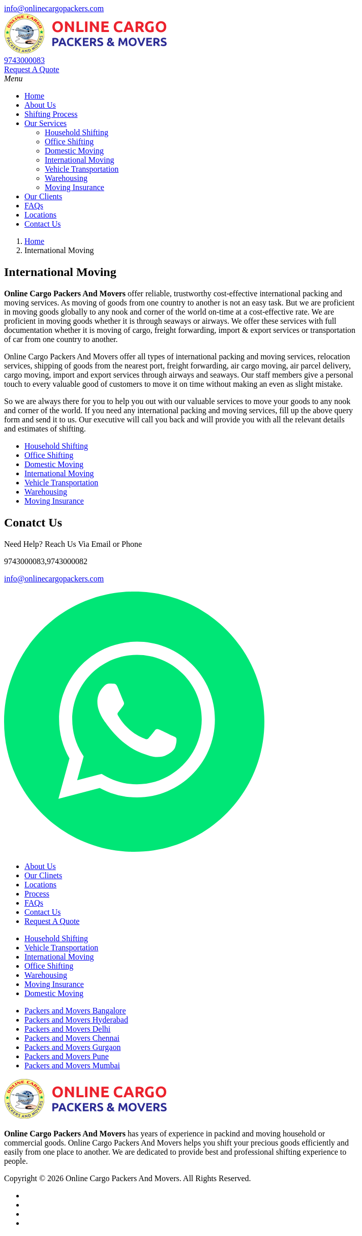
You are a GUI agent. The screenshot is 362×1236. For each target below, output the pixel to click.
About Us (40, 105)
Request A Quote (31, 69)
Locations (40, 214)
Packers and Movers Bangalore (75, 1010)
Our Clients (43, 196)
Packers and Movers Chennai (71, 1038)
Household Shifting (76, 132)
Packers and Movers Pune (66, 1056)
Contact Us (42, 224)
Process (36, 893)
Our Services (45, 123)
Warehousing (66, 178)
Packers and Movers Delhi (67, 1029)
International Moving (79, 160)
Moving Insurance (74, 187)
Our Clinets (43, 875)
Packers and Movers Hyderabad (76, 1019)
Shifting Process (50, 114)
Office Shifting (69, 141)
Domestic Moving (74, 150)
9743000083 (24, 60)
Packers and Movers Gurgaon (72, 1047)
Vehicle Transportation (81, 169)
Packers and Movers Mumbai (72, 1065)
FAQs (33, 205)
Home (34, 95)
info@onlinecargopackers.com (54, 8)
